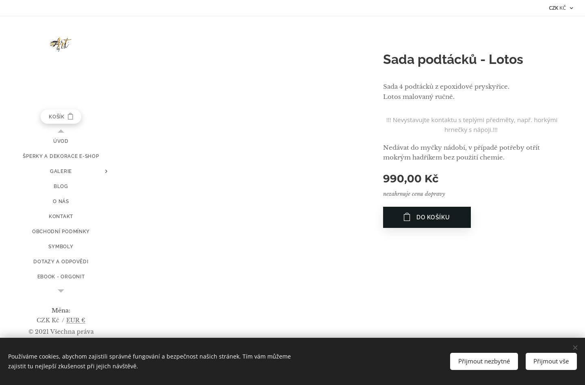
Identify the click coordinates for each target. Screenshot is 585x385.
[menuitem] (60, 141)
